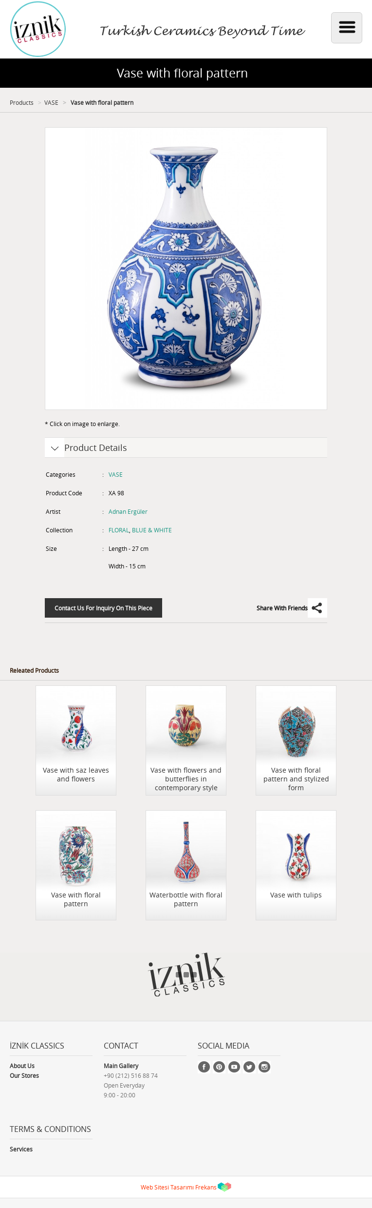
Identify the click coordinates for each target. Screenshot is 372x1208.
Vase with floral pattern (101, 102)
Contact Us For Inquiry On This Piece (103, 608)
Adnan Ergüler (128, 511)
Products (22, 102)
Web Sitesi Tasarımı (167, 1187)
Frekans (206, 1187)
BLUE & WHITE (152, 530)
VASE (51, 102)
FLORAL (119, 530)
